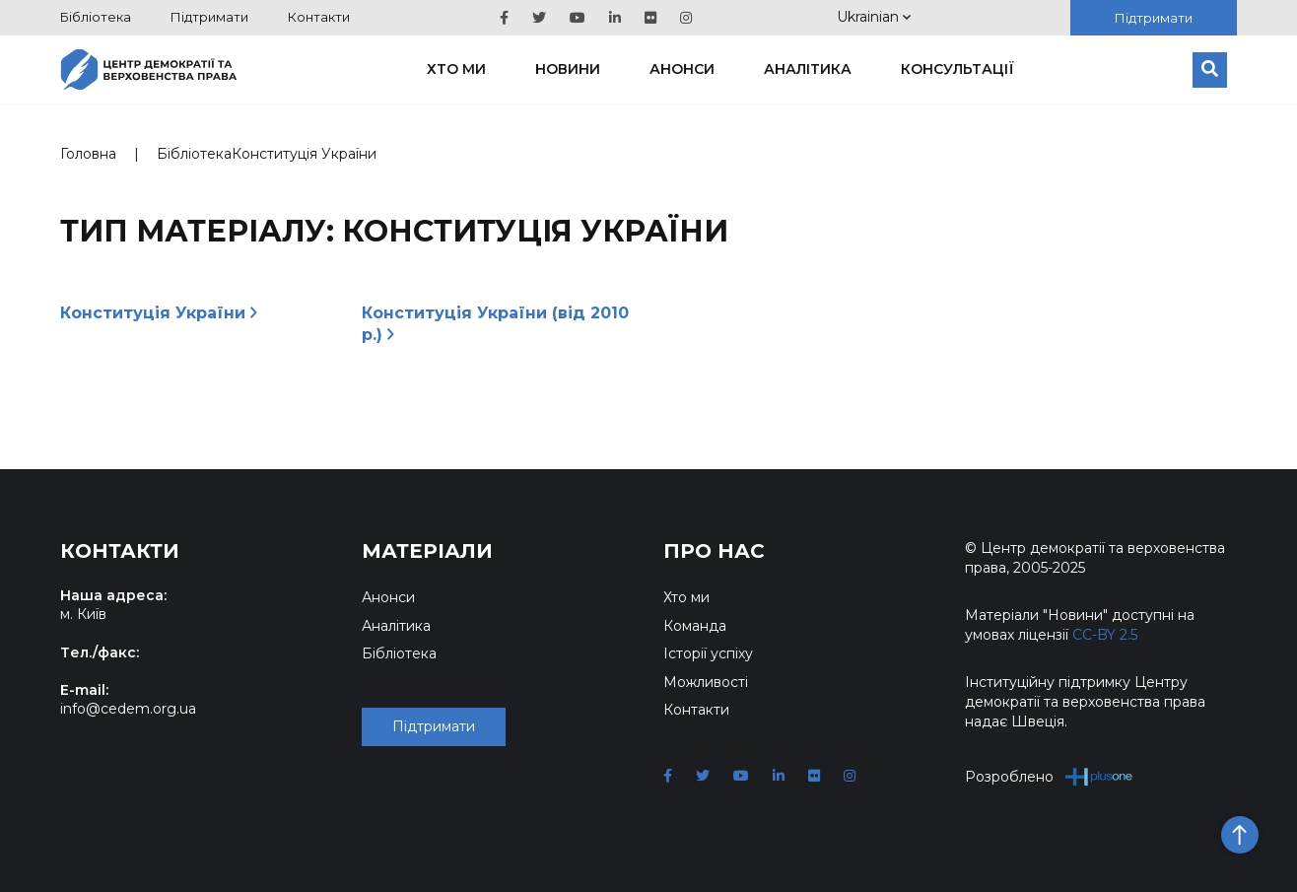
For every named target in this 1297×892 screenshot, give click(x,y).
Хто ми (456, 69)
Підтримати (209, 17)
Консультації (957, 69)
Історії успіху (708, 653)
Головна (88, 154)
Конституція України (158, 313)
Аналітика (808, 69)
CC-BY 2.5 (1104, 635)
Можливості (705, 682)
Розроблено (1049, 776)
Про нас (714, 551)
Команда (694, 626)
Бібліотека (95, 17)
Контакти (319, 17)
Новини (567, 69)
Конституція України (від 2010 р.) (495, 324)
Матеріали (427, 551)
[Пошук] (1210, 70)
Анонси (682, 69)
